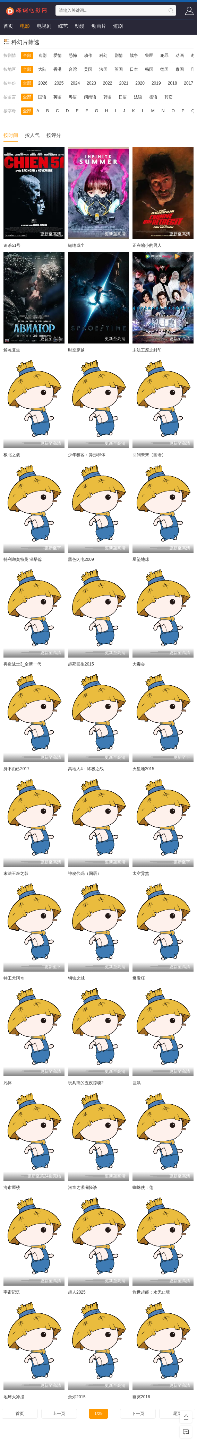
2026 (43, 83)
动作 (88, 55)
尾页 (177, 1413)
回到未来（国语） (149, 454)
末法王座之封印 (147, 350)
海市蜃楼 (11, 1187)
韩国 (149, 69)
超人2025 (77, 1292)
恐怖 (73, 55)
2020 (140, 83)
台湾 (73, 69)
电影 (25, 26)
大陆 (42, 69)
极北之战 (11, 454)
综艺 (63, 26)
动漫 (80, 26)
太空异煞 (140, 873)
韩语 (107, 97)
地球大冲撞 (13, 1396)
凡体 (7, 1082)
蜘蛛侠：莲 (142, 1187)
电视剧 (44, 26)
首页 (8, 26)
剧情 (118, 55)
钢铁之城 (76, 978)
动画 (179, 55)
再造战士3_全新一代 (22, 664)
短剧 (118, 26)
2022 (107, 83)
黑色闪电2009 (81, 559)
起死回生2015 (81, 664)
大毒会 (138, 664)
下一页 (138, 1413)
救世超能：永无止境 (151, 1292)
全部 (27, 55)
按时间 (10, 135)
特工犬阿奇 (13, 978)
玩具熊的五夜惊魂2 (86, 1082)
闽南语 (90, 97)
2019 (156, 83)
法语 (138, 97)
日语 (123, 97)
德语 (153, 97)
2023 (91, 83)
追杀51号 (11, 245)
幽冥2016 (141, 1396)
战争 (134, 55)
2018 (172, 83)
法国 (103, 69)
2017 (188, 83)
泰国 (179, 69)
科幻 (103, 55)
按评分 (53, 135)
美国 (88, 69)
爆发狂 (138, 978)
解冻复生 (11, 350)
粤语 (73, 97)
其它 (168, 97)
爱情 (57, 55)
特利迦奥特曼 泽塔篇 (22, 559)
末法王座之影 (15, 873)
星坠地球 (140, 559)
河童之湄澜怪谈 (82, 1187)
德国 (164, 69)
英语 (57, 97)
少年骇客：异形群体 (86, 454)
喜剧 (42, 55)
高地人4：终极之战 (86, 768)
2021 (124, 83)
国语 (42, 97)
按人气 (32, 135)
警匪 (149, 55)
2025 (59, 83)
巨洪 (136, 1082)
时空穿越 (76, 350)
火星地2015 (143, 768)
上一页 (59, 1413)
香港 (57, 69)
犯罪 (164, 55)
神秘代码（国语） (84, 873)
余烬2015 (77, 1396)
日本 (134, 69)
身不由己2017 (16, 768)
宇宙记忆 (11, 1292)
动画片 (99, 26)
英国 (118, 69)
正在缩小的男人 (147, 245)
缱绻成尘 (76, 245)
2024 (75, 83)
